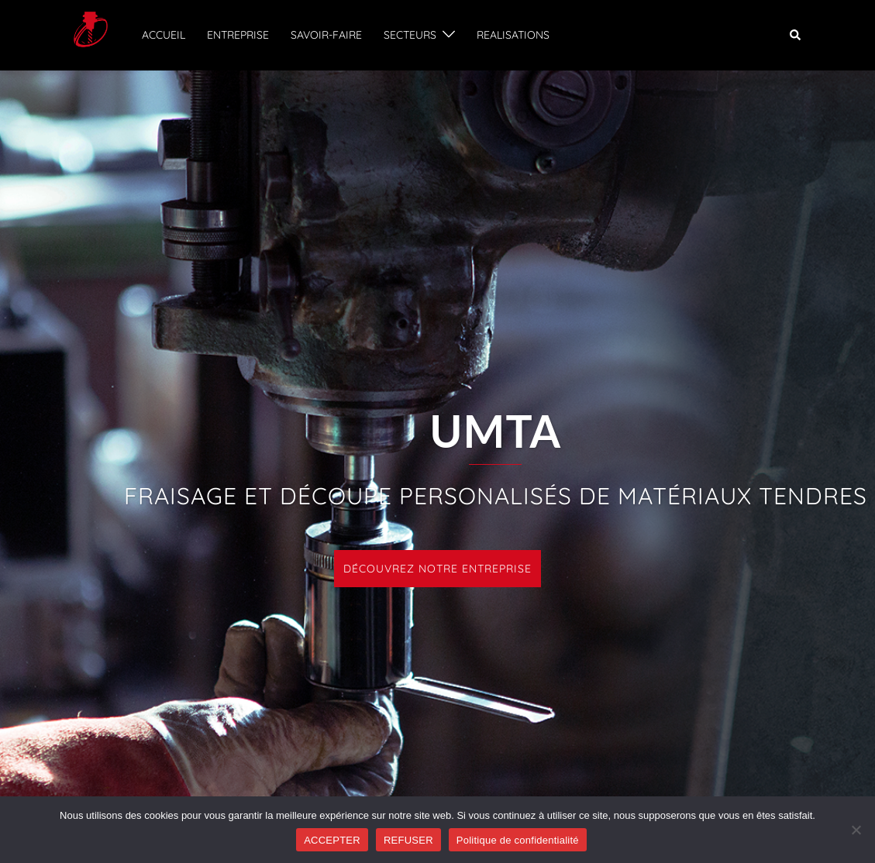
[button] (796, 35)
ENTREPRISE (238, 35)
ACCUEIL (163, 35)
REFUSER (408, 840)
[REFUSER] (855, 829)
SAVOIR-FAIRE (326, 35)
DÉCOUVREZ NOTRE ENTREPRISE (437, 569)
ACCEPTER (332, 840)
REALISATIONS (513, 35)
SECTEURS (410, 35)
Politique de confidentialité (517, 840)
